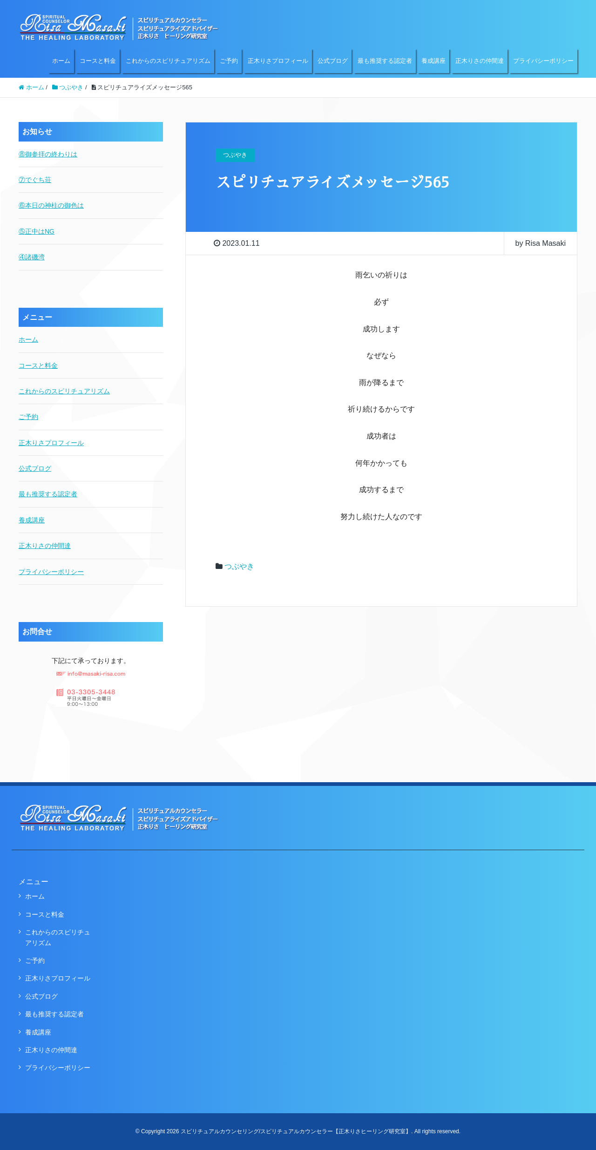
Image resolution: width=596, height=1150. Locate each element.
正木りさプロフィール (278, 60)
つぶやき (239, 566)
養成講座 (433, 60)
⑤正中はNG (36, 231)
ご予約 (229, 60)
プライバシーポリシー (543, 60)
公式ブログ (333, 60)
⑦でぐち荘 (35, 179)
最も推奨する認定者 (385, 60)
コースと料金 (98, 60)
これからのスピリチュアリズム (168, 60)
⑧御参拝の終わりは (48, 154)
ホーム (61, 60)
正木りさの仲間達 (479, 60)
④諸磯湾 (32, 257)
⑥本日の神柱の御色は (51, 205)
